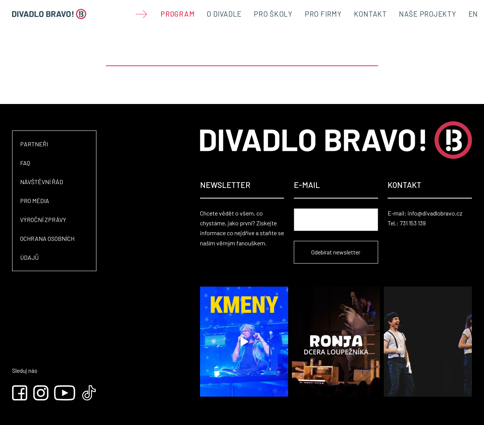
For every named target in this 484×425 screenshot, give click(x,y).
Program (177, 13)
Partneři (34, 143)
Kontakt (370, 13)
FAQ (25, 162)
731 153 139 (413, 222)
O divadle (224, 13)
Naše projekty (427, 13)
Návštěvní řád (41, 181)
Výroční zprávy (43, 219)
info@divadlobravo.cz (435, 213)
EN (473, 13)
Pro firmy (323, 13)
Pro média (34, 200)
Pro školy (273, 13)
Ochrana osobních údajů (47, 248)
